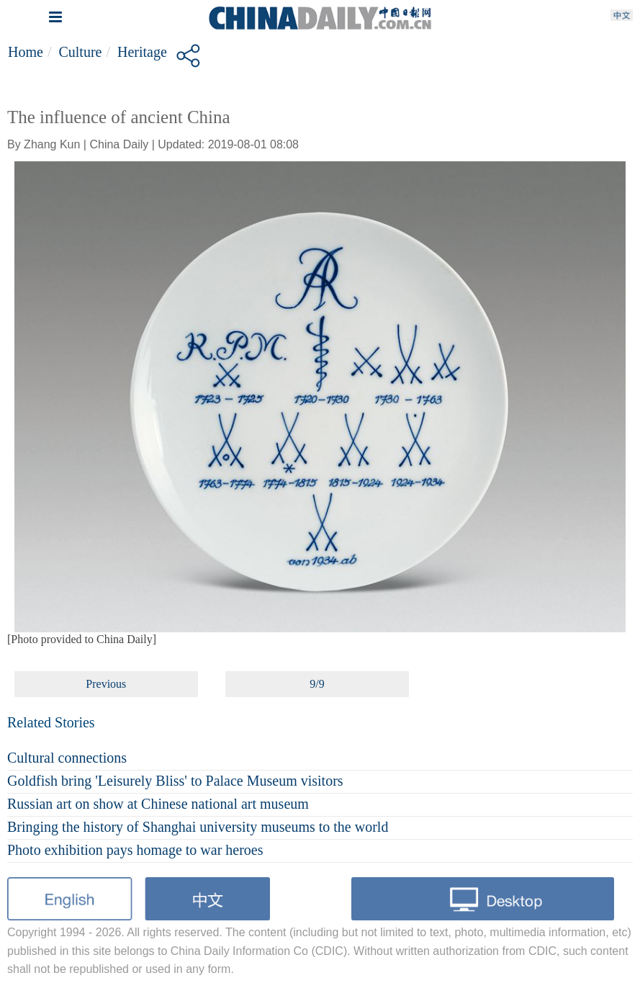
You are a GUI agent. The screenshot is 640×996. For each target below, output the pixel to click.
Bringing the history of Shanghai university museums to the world (197, 827)
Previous (106, 684)
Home (25, 52)
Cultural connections (67, 758)
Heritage (142, 52)
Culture (80, 52)
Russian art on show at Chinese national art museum (158, 804)
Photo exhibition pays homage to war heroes (135, 850)
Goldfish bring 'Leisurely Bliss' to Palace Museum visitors (175, 781)
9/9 (317, 684)
